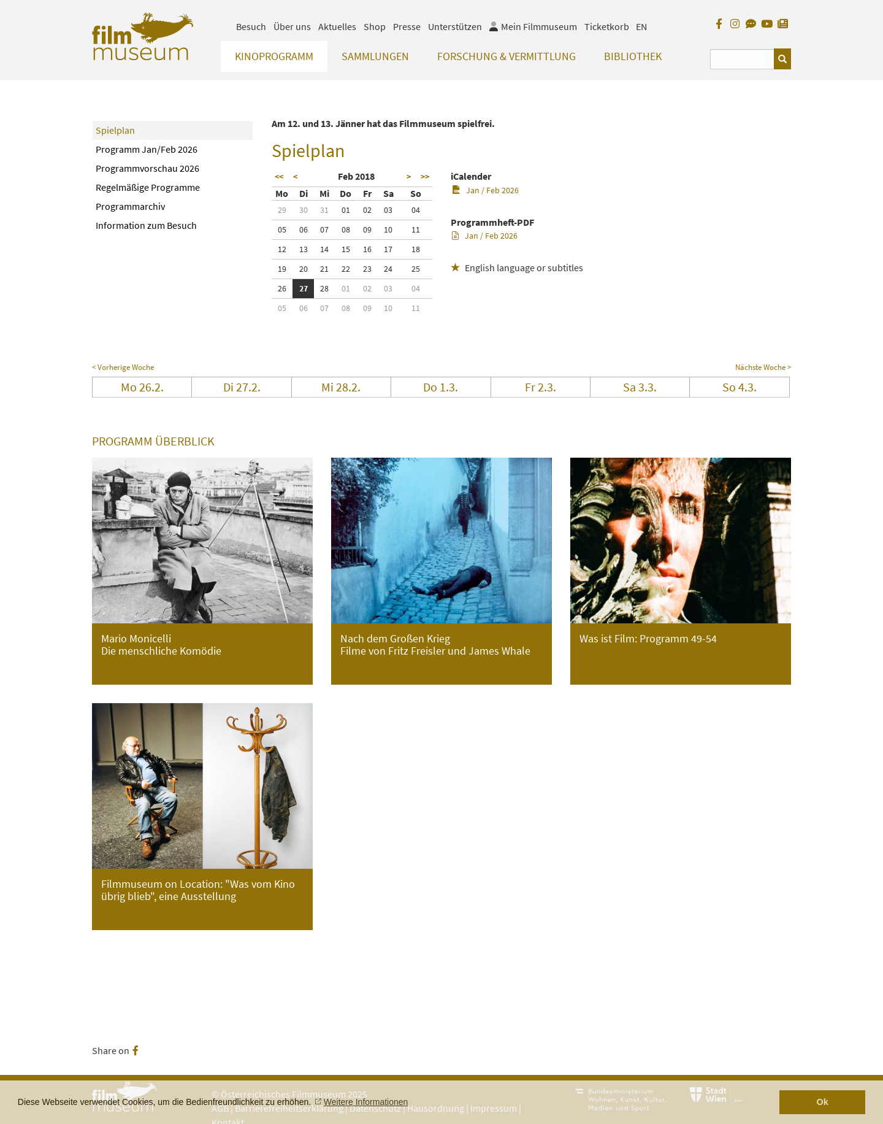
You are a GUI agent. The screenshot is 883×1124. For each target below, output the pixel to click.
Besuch (251, 26)
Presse (407, 26)
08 (346, 229)
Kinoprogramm (274, 56)
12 (282, 249)
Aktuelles (337, 26)
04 (415, 209)
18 (415, 249)
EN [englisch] (641, 26)
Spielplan (115, 130)
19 (282, 268)
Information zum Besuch (146, 225)
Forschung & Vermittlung (506, 56)
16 (367, 249)
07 (324, 229)
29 (282, 209)
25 (415, 268)
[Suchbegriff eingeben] (742, 59)
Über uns (292, 26)
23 (367, 268)
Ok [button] (822, 1102)
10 (388, 229)
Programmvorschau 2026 (147, 168)
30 (303, 209)
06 (303, 229)
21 (324, 268)
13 (303, 249)
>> (425, 176)
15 (346, 249)
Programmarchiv (130, 206)
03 (388, 209)
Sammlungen (375, 56)
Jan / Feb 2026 (485, 190)
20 (303, 268)
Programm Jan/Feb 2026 (146, 149)
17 (388, 249)
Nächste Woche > (763, 367)
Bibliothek (633, 56)
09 (367, 229)
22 (346, 268)
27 (303, 288)
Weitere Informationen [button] (366, 1102)
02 (367, 209)
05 (282, 229)
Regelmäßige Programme (148, 187)
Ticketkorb (606, 26)
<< (279, 176)
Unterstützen (455, 26)
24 (388, 268)
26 (282, 288)
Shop (375, 26)
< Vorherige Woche (123, 367)
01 (346, 209)
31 (324, 209)
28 (324, 288)
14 (324, 249)
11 (415, 229)
